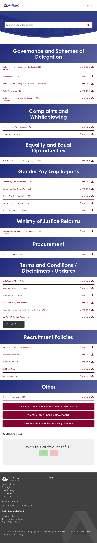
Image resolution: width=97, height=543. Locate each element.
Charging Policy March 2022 (14, 397)
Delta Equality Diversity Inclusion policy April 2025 (22, 161)
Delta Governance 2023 (12, 91)
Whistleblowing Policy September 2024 (17, 127)
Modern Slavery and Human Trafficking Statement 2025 (24, 310)
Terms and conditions (12, 519)
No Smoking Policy (10, 376)
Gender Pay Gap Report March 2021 (17, 203)
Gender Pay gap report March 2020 (17, 210)
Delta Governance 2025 (12, 76)
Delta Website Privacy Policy (14, 281)
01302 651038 (11, 501)
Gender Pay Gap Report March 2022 (17, 196)
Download (85, 66)
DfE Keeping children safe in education (18, 347)
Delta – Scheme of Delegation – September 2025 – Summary (22, 68)
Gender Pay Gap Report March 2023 (17, 189)
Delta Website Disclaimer (12, 295)
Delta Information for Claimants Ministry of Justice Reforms (22, 232)
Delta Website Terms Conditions (15, 288)
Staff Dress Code (9, 369)
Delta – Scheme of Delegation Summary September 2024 (25, 84)
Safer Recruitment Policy (12, 354)
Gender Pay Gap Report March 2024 (17, 182)
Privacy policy (9, 516)
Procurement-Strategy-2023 (13, 254)
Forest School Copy (11, 522)
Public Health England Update (15, 303)
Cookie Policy (13, 324)
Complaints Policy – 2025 (12, 134)
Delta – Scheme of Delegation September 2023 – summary (22, 99)
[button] (87, 5)
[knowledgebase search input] (48, 25)
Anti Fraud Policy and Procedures (16, 317)
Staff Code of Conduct (11, 362)
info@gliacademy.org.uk (20, 505)
